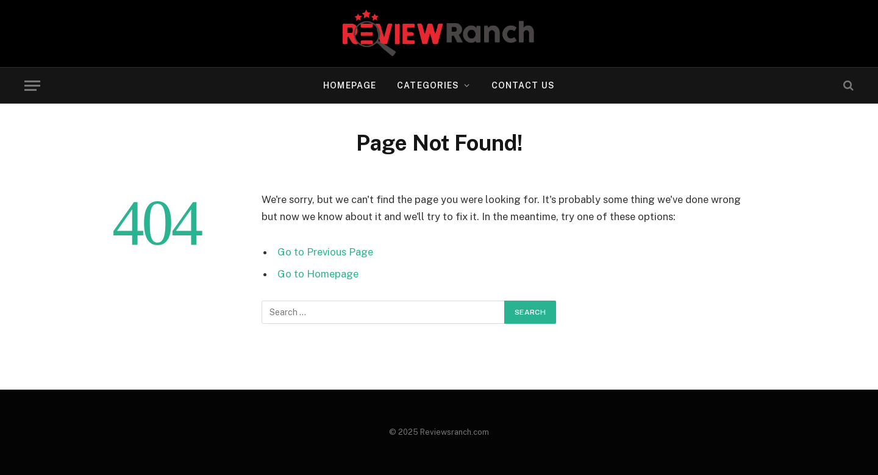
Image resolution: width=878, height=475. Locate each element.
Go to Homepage (318, 274)
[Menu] (32, 85)
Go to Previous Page (325, 252)
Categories (428, 85)
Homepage (349, 85)
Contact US (523, 85)
